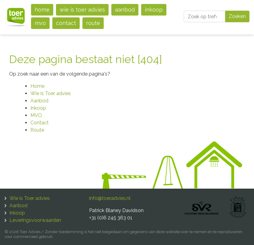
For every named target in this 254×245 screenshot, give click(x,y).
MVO (40, 23)
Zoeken (237, 16)
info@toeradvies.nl (109, 198)
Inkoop (154, 9)
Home (42, 9)
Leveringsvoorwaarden (35, 220)
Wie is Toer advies (82, 9)
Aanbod (125, 9)
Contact (66, 23)
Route (93, 23)
